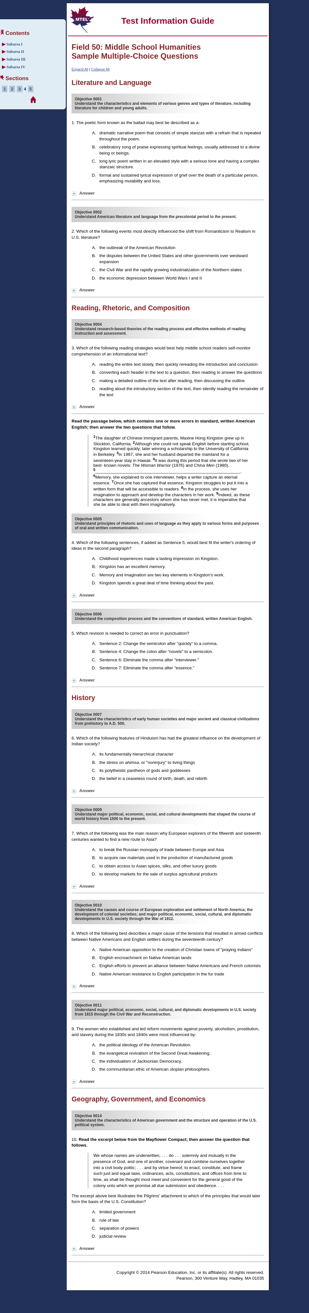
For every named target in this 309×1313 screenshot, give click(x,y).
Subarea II (15, 51)
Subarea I (14, 44)
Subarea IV (15, 67)
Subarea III (15, 59)
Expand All (80, 69)
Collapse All (100, 69)
